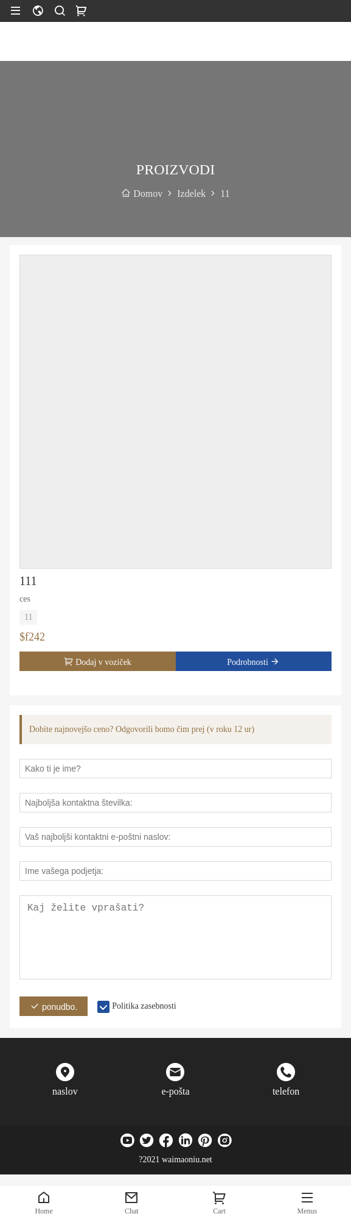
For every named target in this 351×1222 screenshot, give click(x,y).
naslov (65, 1091)
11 (28, 617)
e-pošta (175, 1091)
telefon (286, 1091)
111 (28, 581)
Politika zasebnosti (144, 1006)
